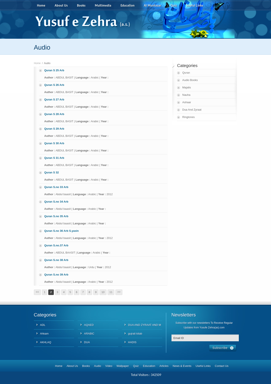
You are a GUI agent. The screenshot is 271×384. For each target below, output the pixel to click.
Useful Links (194, 5)
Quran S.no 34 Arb (56, 201)
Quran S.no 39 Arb (56, 274)
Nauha (186, 94)
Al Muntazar (152, 5)
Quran (186, 72)
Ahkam (44, 333)
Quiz (174, 5)
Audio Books (190, 80)
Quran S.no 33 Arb (56, 187)
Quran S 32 (51, 172)
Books (81, 5)
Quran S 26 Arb (54, 84)
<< (37, 291)
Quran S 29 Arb (54, 128)
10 (102, 292)
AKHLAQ (45, 342)
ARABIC (89, 333)
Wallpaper (123, 366)
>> (118, 291)
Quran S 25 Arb (54, 70)
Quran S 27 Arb (54, 99)
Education (128, 5)
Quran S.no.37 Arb (56, 245)
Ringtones (188, 117)
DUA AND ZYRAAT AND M (144, 324)
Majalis (186, 87)
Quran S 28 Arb (54, 114)
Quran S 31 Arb (54, 157)
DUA (87, 342)
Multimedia (105, 6)
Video (108, 366)
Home (41, 5)
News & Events (182, 366)
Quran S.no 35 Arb (56, 216)
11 (110, 292)
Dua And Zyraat (191, 109)
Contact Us (221, 366)
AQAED (89, 324)
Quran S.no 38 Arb (56, 260)
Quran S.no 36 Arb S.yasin (61, 230)
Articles (164, 366)
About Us (61, 5)
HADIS (132, 342)
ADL (42, 324)
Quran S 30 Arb (54, 143)
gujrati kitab (135, 333)
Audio (97, 366)
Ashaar (186, 102)
